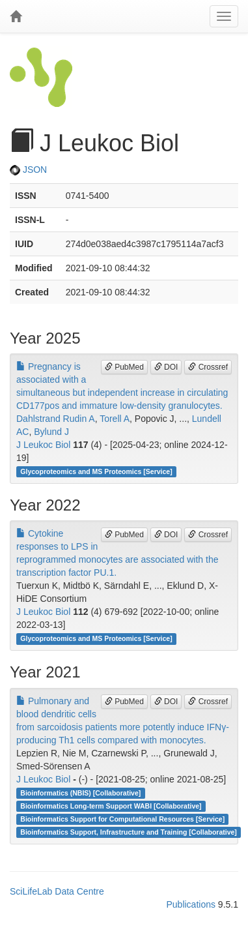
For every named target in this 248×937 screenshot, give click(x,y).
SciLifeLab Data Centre (57, 891)
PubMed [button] (124, 367)
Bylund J (51, 431)
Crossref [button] (208, 367)
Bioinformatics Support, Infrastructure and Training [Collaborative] (128, 832)
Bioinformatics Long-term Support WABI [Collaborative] (110, 806)
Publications (190, 904)
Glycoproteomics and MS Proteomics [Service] (96, 471)
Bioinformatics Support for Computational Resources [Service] (122, 819)
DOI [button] (166, 367)
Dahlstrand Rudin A (55, 418)
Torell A (115, 418)
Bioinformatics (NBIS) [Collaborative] (80, 793)
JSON (28, 169)
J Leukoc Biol (43, 444)
